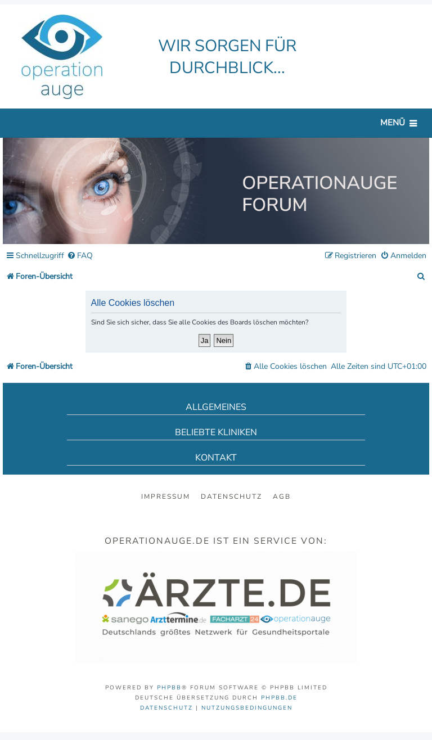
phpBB (169, 688)
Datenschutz (231, 496)
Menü (392, 122)
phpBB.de (279, 698)
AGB (282, 496)
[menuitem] (80, 256)
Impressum (165, 496)
